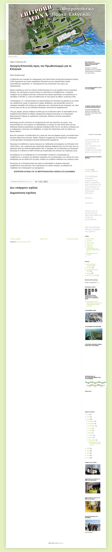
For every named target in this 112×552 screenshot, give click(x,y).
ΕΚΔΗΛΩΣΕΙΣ (90, 243)
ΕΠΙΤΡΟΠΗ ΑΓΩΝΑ (91, 275)
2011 (88, 458)
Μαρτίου (90, 437)
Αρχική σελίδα (12, 56)
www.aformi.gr (89, 171)
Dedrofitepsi (88, 169)
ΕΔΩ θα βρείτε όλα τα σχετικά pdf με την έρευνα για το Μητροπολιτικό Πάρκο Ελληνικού (94, 304)
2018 (88, 414)
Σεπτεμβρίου (91, 426)
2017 (88, 417)
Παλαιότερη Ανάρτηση (72, 239)
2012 (88, 455)
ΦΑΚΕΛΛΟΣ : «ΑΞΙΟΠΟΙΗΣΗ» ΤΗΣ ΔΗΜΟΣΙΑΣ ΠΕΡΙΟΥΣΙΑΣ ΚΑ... (93, 249)
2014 (88, 451)
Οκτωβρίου (91, 423)
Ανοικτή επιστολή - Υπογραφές (91, 265)
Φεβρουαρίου (92, 440)
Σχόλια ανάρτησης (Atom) (24, 242)
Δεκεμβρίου (91, 421)
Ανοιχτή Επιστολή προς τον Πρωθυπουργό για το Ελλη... (94, 443)
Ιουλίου (90, 428)
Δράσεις (88, 273)
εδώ (98, 282)
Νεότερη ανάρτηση (15, 239)
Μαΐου (90, 433)
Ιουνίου (90, 430)
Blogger (61, 543)
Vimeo (96, 171)
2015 (88, 448)
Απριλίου (90, 435)
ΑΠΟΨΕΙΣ (89, 241)
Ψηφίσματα (89, 245)
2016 (88, 419)
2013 (88, 453)
